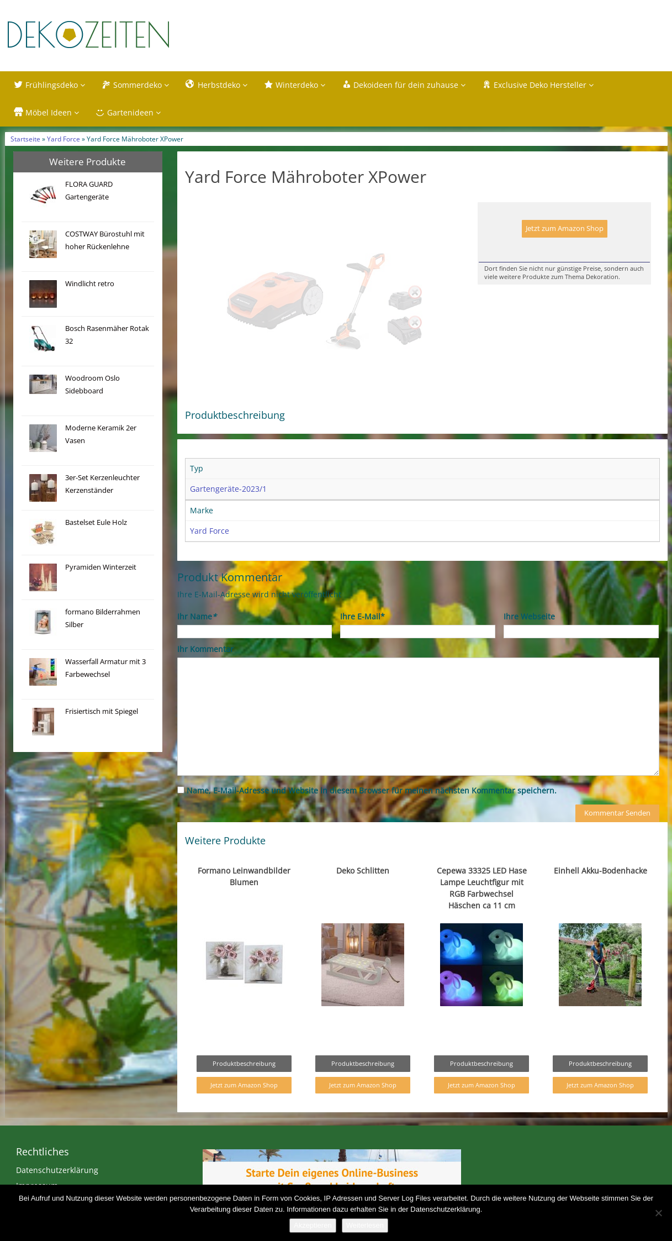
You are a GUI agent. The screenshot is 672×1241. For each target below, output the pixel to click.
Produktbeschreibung (244, 1086)
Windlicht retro (89, 283)
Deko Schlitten (362, 893)
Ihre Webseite (529, 639)
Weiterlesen (365, 1225)
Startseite (25, 138)
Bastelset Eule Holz (96, 522)
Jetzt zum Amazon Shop (565, 228)
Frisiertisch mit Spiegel (101, 711)
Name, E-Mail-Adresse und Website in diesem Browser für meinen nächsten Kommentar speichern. (372, 813)
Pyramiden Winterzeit (100, 567)
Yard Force (63, 138)
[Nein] (658, 1212)
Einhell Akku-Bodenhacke (600, 893)
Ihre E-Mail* (362, 639)
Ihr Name (196, 639)
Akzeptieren (313, 1225)
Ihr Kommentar (205, 672)
